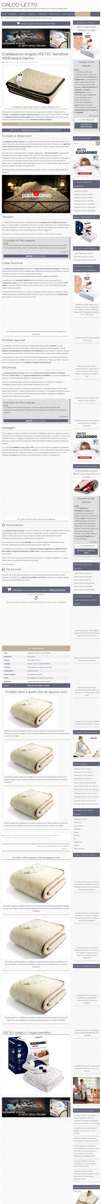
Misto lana (77, 822)
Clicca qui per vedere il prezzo (38, 685)
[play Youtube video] (36, 194)
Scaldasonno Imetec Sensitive (14, 373)
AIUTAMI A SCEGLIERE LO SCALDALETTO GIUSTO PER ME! (36, 23)
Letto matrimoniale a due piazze (85, 260)
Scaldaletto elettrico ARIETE (83, 198)
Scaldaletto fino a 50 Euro (82, 769)
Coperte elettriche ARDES (82, 580)
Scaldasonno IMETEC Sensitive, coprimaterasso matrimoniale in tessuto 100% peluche (85, 1163)
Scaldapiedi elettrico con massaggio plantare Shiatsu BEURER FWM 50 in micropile (87, 1032)
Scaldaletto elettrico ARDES (83, 194)
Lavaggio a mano (10, 835)
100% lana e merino (59, 222)
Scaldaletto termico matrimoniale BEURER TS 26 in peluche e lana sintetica (85, 1130)
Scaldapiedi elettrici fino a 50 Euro (85, 793)
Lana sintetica (78, 826)
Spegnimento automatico (53, 835)
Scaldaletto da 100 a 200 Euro (84, 775)
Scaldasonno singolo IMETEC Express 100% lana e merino (53, 847)
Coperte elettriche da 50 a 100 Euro (86, 786)
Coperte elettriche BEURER (83, 577)
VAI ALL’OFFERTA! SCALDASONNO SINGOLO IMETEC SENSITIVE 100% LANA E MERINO (36, 619)
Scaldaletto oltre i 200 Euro (83, 779)
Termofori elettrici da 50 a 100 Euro (86, 804)
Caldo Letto (19, 5)
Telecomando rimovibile (25, 837)
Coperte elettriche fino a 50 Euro (85, 783)
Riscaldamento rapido (21, 835)
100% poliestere (79, 848)
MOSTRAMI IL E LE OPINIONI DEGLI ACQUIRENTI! (36, 130)
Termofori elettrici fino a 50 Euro (85, 801)
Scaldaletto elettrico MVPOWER (84, 211)
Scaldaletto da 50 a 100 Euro (12, 18)
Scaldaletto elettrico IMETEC (29, 62)
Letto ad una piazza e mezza (83, 257)
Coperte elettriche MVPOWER (84, 590)
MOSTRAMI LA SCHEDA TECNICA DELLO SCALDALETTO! (36, 124)
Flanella (76, 845)
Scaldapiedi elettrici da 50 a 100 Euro (86, 797)
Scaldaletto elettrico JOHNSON (84, 204)
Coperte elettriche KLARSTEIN (84, 583)
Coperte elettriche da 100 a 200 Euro (86, 789)
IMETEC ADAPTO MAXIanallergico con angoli (86, 42)
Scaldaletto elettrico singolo (37, 835)
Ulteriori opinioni (36, 256)
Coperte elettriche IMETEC (83, 573)
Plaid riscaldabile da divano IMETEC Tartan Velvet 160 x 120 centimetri (86, 482)
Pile (75, 839)
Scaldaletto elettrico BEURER (83, 201)
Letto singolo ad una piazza (83, 253)
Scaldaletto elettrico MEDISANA (85, 207)
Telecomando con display (9, 837)
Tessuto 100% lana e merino (41, 837)
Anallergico (77, 829)
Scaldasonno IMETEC (81, 191)
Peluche (76, 835)
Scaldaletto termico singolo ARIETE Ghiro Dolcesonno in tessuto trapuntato (87, 423)
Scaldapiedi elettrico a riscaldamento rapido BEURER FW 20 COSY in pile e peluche (87, 1068)
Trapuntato (78, 842)
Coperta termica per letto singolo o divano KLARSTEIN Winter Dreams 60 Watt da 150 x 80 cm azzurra (86, 633)
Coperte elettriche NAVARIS (83, 586)
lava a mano (25, 447)
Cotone (76, 832)
